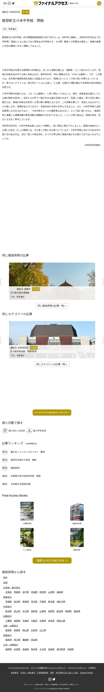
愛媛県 (25, 640)
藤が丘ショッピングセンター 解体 (28, 452)
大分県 (43, 649)
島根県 (17, 630)
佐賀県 (17, 649)
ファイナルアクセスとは (18, 668)
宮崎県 (51, 649)
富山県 (17, 611)
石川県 (25, 611)
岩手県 (25, 592)
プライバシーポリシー (77, 668)
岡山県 (25, 630)
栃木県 (17, 601)
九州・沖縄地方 (10, 645)
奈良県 (51, 621)
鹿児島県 (61, 649)
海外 (5, 577)
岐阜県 (60, 611)
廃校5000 (15, 468)
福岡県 (8, 649)
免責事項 (14, 673)
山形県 (51, 592)
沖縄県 (70, 649)
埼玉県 (34, 601)
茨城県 (8, 601)
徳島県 (8, 640)
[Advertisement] (52, 57)
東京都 (51, 601)
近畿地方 (7, 616)
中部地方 (7, 607)
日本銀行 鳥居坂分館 (20, 484)
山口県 (43, 630)
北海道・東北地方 (11, 588)
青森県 (17, 592)
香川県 (17, 640)
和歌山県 (61, 621)
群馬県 (25, 601)
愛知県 (77, 611)
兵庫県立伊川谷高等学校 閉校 (26, 476)
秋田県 (43, 592)
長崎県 (25, 649)
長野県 (51, 611)
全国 (5, 582)
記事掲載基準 (42, 673)
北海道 (8, 592)
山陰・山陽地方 (10, 626)
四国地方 (7, 635)
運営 (52, 673)
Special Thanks (86, 673)
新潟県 (8, 611)
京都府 (25, 621)
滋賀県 (17, 621)
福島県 (60, 592)
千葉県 (43, 601)
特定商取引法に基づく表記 (67, 673)
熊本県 (34, 649)
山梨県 (43, 611)
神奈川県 (61, 601)
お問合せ (92, 668)
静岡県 (68, 611)
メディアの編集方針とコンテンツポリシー (48, 668)
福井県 (34, 611)
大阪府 (34, 621)
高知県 (34, 640)
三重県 (8, 621)
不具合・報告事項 (27, 673)
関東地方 (7, 597)
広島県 (34, 630)
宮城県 (34, 592)
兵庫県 (43, 621)
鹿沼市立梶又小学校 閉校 (23, 460)
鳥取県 (8, 630)
